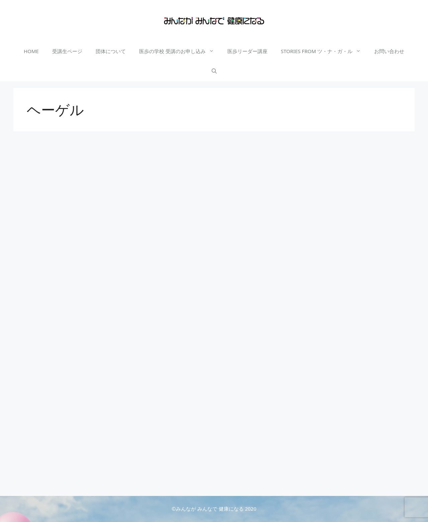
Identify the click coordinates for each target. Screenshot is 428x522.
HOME (31, 51)
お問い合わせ (389, 51)
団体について (111, 51)
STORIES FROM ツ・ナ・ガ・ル (324, 51)
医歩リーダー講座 (247, 51)
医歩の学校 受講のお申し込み (180, 51)
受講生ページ (67, 51)
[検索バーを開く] (214, 71)
